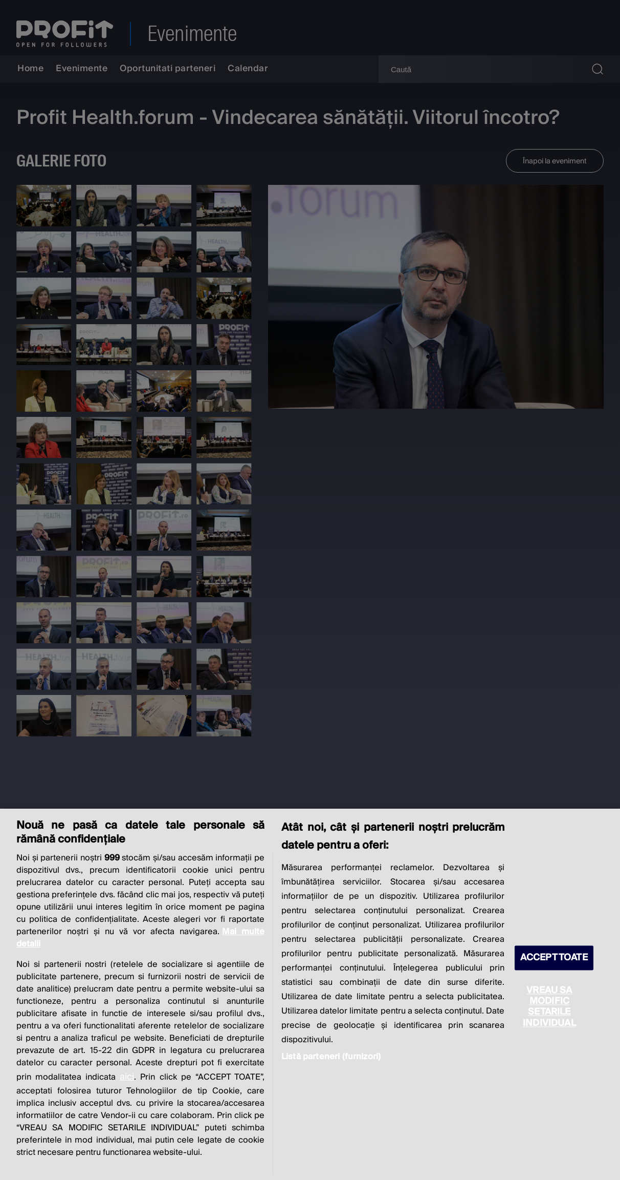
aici (127, 1077)
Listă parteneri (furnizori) (331, 1056)
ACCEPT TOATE (554, 958)
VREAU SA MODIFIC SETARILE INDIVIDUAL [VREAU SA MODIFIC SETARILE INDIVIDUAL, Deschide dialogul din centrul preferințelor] (549, 1007)
